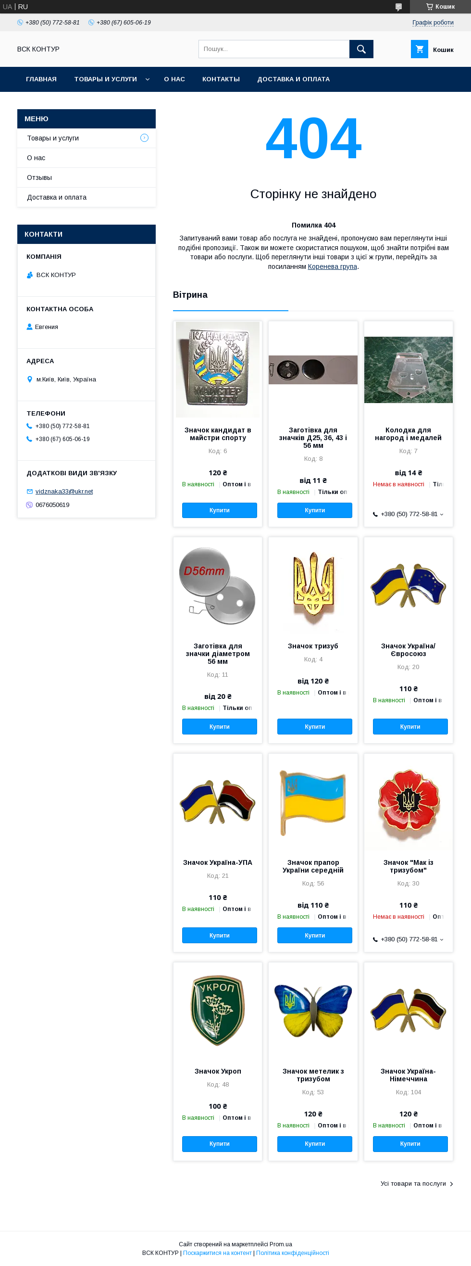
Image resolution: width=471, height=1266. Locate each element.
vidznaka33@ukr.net (64, 491)
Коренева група (332, 266)
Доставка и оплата (293, 79)
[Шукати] (361, 49)
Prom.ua (281, 1244)
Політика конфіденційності (292, 1253)
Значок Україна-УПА (217, 862)
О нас (174, 79)
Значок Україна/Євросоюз (408, 650)
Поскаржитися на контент (217, 1253)
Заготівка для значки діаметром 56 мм (218, 653)
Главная (41, 79)
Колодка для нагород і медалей (408, 434)
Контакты (221, 79)
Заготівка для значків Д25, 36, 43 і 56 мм (313, 437)
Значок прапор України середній (313, 866)
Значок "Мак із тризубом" (409, 866)
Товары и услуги (105, 79)
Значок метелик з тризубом (313, 1075)
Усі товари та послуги (413, 1183)
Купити (220, 510)
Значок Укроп (218, 1071)
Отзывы (39, 177)
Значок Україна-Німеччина (408, 1075)
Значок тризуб (313, 646)
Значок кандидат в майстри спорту (218, 434)
